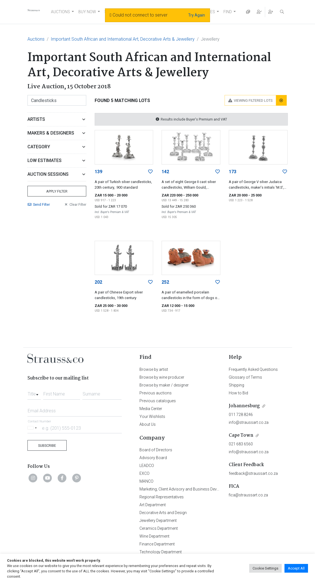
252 (165, 282)
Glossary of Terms (245, 377)
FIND (227, 12)
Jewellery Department (158, 520)
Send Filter (38, 204)
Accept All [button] (296, 568)
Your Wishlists (152, 416)
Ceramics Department (158, 528)
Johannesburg (244, 406)
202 (98, 282)
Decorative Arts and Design (163, 512)
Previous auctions (155, 393)
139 (98, 171)
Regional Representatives (161, 497)
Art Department (152, 505)
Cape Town (241, 435)
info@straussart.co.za (249, 422)
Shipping (236, 385)
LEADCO (146, 465)
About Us (147, 424)
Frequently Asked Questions (253, 369)
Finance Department (157, 544)
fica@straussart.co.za (248, 495)
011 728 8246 (241, 414)
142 (165, 171)
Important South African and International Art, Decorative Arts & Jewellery (123, 39)
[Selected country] (33, 428)
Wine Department (154, 536)
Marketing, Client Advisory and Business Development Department (197, 489)
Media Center (150, 408)
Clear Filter (75, 204)
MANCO (146, 481)
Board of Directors (155, 450)
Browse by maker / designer (164, 385)
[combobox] (34, 392)
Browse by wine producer (161, 377)
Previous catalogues (157, 401)
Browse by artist (153, 369)
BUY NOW (87, 12)
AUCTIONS (60, 12)
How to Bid (238, 393)
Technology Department (160, 552)
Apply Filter (56, 191)
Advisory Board (153, 457)
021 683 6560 (241, 444)
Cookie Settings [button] (265, 568)
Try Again (196, 15)
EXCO (144, 473)
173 (232, 171)
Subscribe (47, 445)
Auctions (36, 39)
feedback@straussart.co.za (253, 473)
